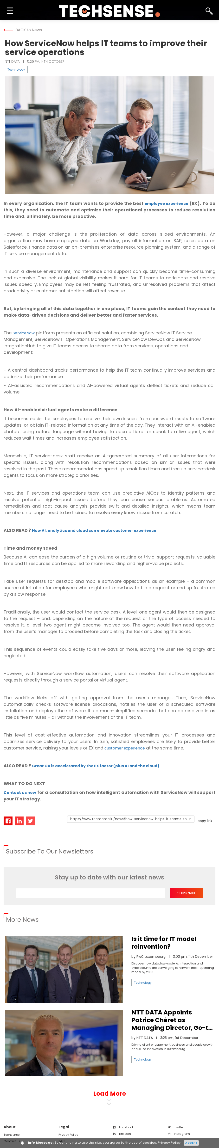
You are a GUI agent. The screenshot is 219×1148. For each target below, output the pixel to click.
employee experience (169, 203)
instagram (179, 1134)
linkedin (122, 1134)
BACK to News (23, 30)
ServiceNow (25, 333)
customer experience (127, 748)
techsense (11, 1135)
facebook (123, 1127)
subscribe (186, 893)
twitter (176, 1127)
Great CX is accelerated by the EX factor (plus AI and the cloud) (104, 766)
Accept (191, 1143)
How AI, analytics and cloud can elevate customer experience (102, 530)
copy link (205, 820)
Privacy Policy (68, 1135)
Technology (16, 70)
